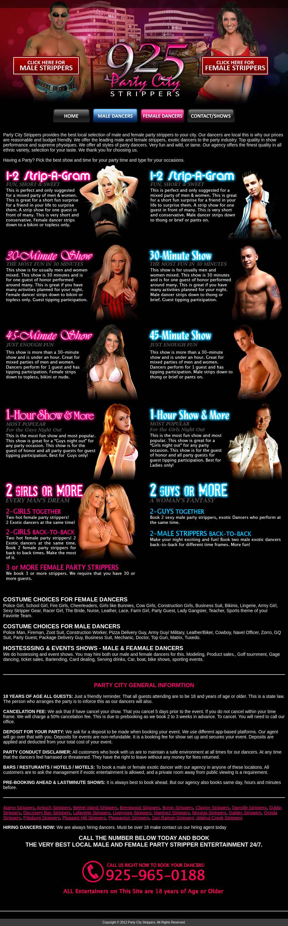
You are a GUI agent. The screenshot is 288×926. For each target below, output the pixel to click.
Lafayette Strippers (91, 812)
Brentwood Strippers (140, 807)
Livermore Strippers (132, 812)
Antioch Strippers (53, 807)
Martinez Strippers (172, 812)
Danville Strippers (249, 807)
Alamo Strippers (19, 807)
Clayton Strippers (212, 807)
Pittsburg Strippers (41, 817)
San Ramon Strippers (173, 817)
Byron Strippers (177, 807)
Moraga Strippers (209, 812)
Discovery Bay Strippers (47, 812)
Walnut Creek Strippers (219, 817)
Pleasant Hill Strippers (84, 817)
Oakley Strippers (245, 812)
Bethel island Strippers (95, 807)
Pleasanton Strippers (128, 817)
